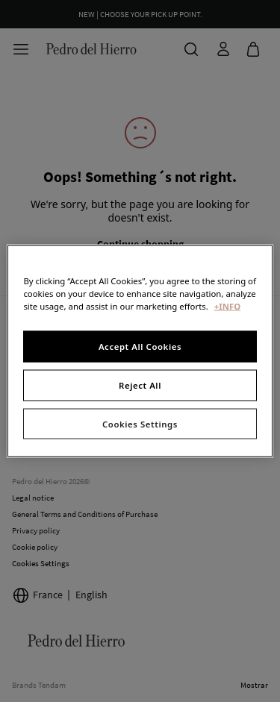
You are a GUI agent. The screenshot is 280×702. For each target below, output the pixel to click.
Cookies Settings (140, 423)
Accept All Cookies (140, 345)
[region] (140, 351)
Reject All (140, 384)
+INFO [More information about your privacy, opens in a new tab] (227, 305)
